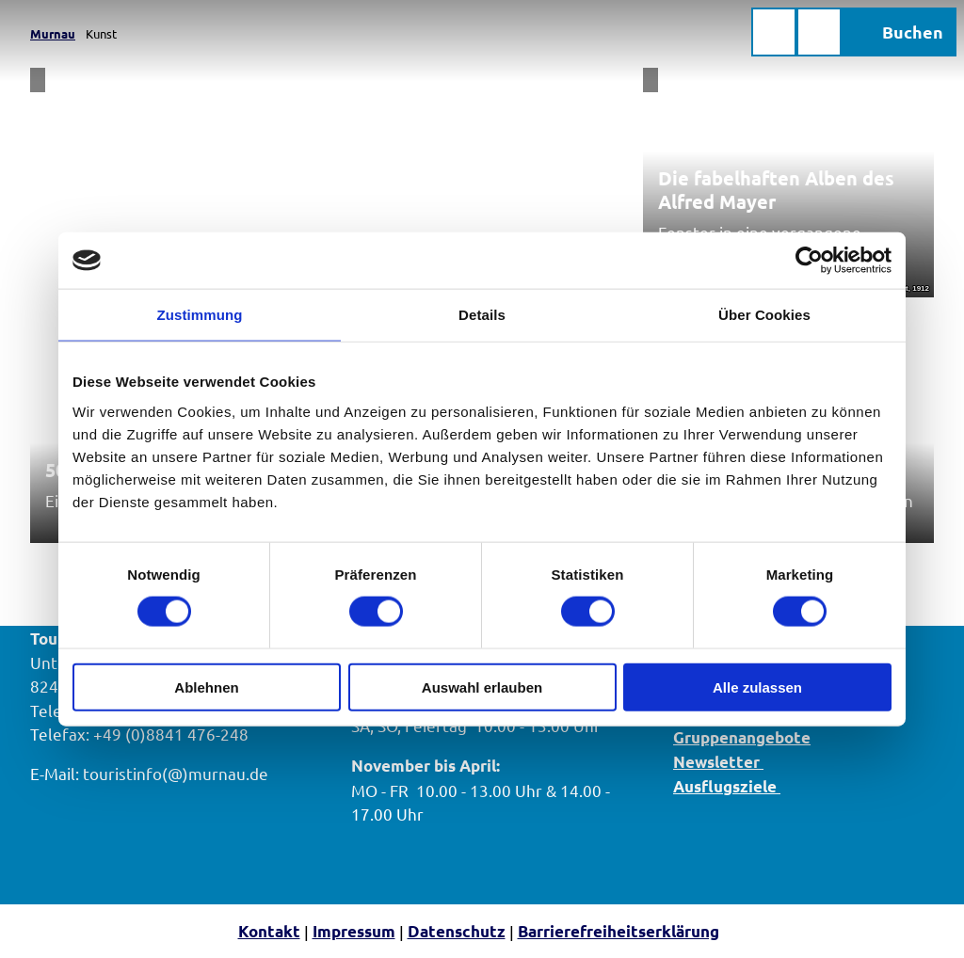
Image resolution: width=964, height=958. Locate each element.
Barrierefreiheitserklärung (618, 931)
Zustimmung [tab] (200, 315)
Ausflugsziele (726, 786)
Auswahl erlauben (482, 687)
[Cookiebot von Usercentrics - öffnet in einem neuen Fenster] (809, 261)
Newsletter (718, 762)
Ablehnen (206, 687)
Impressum (354, 931)
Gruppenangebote (742, 736)
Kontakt (269, 931)
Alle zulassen (757, 687)
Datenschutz (457, 931)
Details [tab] (482, 315)
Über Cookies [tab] (764, 315)
